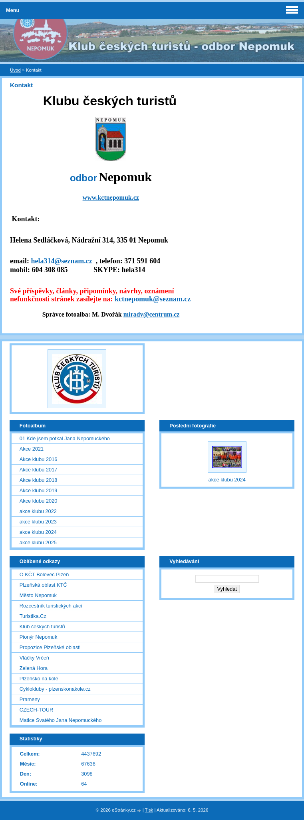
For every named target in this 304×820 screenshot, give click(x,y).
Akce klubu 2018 (39, 480)
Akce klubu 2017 (39, 470)
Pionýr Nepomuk (39, 637)
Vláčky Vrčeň (34, 658)
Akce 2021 (32, 449)
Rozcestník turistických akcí (51, 606)
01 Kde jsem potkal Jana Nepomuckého (65, 438)
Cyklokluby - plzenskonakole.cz (55, 689)
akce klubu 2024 (38, 532)
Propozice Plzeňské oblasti (50, 647)
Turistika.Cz (33, 616)
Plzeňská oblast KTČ (43, 585)
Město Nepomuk (38, 595)
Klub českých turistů (42, 627)
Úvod (15, 70)
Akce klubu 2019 (39, 490)
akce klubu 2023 (38, 522)
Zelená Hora (34, 668)
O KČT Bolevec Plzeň (44, 574)
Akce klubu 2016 (39, 459)
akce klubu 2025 (38, 542)
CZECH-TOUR (36, 710)
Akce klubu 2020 (39, 501)
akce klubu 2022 (38, 511)
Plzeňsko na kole (39, 679)
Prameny (30, 699)
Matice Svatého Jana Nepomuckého (61, 720)
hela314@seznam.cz (61, 261)
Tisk (149, 810)
